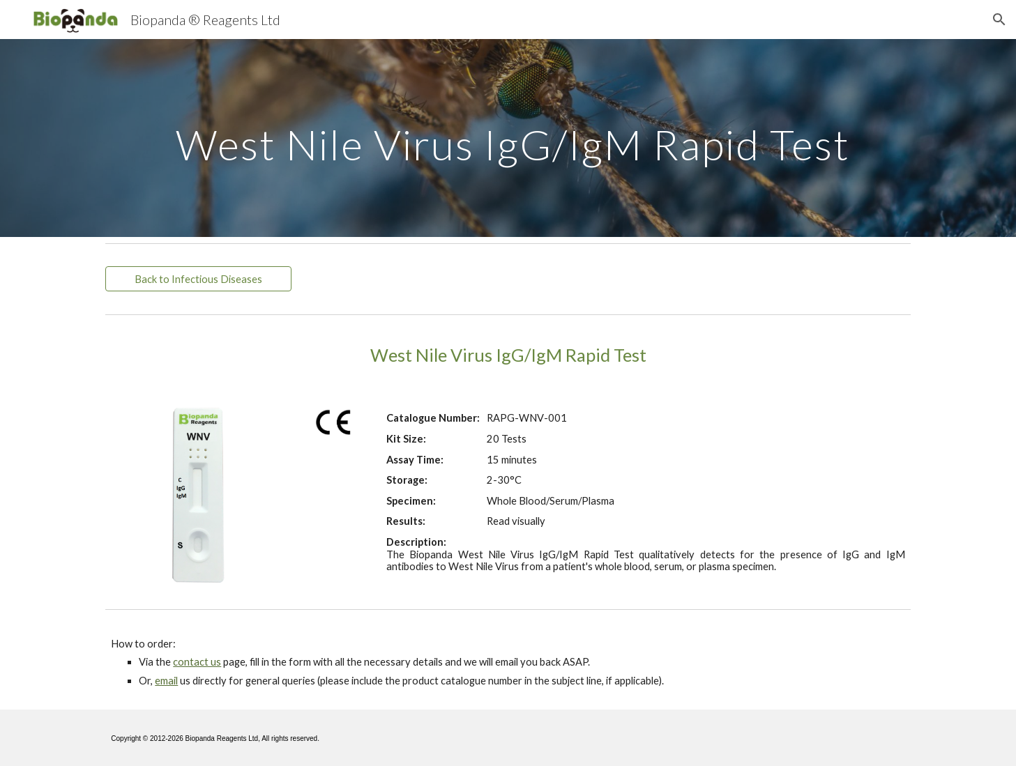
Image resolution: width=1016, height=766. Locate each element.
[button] (999, 19)
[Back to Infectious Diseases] (198, 279)
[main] (507, 137)
